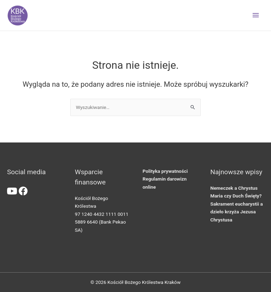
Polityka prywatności (165, 171)
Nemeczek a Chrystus (234, 188)
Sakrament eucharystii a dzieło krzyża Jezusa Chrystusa (236, 212)
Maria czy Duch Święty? (235, 196)
